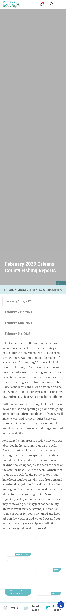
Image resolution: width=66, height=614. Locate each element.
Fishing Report (26, 289)
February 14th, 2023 (18, 323)
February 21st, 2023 (18, 312)
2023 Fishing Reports (50, 289)
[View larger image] (18, 547)
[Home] (3, 289)
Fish (11, 289)
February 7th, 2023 (18, 334)
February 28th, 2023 (19, 301)
